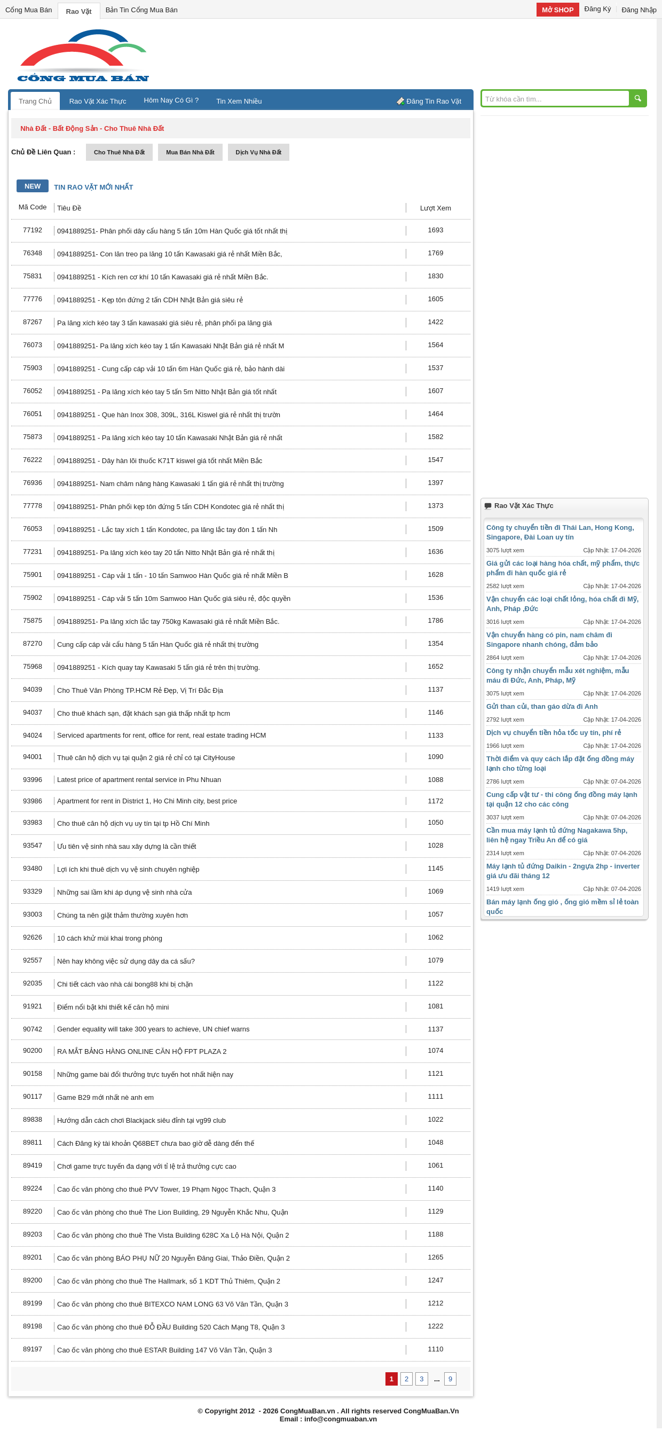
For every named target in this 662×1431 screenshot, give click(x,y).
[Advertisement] (422, 53)
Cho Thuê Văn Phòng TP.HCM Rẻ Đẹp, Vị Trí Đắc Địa (140, 690)
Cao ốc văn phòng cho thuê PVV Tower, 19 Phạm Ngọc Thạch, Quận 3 (166, 1189)
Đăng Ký (598, 9)
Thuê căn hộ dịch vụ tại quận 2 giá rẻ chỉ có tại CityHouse (146, 758)
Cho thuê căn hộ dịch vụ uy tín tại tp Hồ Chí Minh (133, 823)
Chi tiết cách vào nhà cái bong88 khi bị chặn (125, 984)
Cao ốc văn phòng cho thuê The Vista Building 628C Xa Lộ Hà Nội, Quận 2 (173, 1235)
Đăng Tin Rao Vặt (434, 101)
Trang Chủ (35, 101)
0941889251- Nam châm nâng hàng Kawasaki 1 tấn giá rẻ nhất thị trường (170, 484)
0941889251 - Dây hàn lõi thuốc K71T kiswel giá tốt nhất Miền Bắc (159, 461)
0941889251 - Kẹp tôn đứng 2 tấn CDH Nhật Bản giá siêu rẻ (150, 300)
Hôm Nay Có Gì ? (171, 100)
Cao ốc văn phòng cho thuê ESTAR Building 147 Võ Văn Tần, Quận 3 (164, 1350)
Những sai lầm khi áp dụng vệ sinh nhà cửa (124, 892)
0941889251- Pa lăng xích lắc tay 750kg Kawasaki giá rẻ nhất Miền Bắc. (168, 621)
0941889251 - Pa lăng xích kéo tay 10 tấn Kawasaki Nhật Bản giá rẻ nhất (169, 438)
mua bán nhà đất (190, 152)
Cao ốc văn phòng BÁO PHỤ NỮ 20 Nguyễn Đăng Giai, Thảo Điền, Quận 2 (173, 1258)
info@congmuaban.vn (340, 1419)
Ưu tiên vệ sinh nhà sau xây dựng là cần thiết (126, 846)
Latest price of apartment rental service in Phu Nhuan (139, 780)
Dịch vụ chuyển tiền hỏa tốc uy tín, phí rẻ (553, 733)
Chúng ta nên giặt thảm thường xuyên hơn (122, 915)
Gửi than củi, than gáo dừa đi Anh (542, 706)
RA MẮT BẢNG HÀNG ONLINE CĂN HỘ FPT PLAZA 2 (141, 1051)
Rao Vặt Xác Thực (98, 101)
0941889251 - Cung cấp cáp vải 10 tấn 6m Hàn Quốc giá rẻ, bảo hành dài (171, 369)
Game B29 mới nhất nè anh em (105, 1097)
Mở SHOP (557, 10)
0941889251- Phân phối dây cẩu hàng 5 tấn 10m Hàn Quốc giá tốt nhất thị (172, 231)
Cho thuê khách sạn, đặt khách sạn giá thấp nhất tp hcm (143, 713)
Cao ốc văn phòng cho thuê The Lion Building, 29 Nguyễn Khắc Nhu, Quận (172, 1212)
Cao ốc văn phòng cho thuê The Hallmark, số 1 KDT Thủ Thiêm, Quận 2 (168, 1281)
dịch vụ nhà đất (259, 152)
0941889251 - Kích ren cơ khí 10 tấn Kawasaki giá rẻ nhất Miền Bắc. (163, 277)
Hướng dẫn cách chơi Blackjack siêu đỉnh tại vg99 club (141, 1120)
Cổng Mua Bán (28, 10)
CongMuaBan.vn (307, 1411)
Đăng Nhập (639, 10)
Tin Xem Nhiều (239, 101)
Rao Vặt (79, 11)
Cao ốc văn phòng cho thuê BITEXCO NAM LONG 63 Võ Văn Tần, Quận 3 (172, 1304)
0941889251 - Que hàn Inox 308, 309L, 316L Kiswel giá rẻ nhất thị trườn (168, 415)
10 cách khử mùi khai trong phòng (109, 938)
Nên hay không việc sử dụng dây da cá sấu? (126, 961)
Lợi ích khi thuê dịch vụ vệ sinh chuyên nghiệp (128, 869)
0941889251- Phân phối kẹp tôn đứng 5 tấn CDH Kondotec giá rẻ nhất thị (170, 507)
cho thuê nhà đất (119, 152)
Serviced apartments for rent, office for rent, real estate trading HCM (161, 735)
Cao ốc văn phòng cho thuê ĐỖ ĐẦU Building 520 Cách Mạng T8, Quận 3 (171, 1327)
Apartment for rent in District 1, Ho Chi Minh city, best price (147, 801)
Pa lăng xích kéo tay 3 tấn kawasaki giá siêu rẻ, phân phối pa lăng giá (164, 323)
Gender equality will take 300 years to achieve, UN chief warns (153, 1029)
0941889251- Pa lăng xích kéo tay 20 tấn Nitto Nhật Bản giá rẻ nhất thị (165, 553)
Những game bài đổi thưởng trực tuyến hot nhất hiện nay (145, 1074)
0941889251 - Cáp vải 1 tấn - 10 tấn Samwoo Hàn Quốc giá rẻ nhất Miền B (172, 576)
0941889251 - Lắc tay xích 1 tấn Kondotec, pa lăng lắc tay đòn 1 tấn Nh (167, 530)
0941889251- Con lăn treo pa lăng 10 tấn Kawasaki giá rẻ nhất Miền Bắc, (169, 254)
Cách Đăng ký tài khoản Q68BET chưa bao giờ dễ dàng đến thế (155, 1143)
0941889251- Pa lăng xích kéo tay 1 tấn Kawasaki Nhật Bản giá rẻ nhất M (170, 346)
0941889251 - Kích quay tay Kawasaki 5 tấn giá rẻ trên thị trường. (158, 667)
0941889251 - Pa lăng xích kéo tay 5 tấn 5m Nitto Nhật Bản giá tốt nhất (167, 392)
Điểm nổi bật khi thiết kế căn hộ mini (113, 1007)
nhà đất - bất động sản (59, 128)
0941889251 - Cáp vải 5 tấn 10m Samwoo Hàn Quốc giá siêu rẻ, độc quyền (173, 599)
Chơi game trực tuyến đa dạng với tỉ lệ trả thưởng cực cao (147, 1166)
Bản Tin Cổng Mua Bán (142, 10)
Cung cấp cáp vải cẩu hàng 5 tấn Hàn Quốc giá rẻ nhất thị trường (157, 644)
